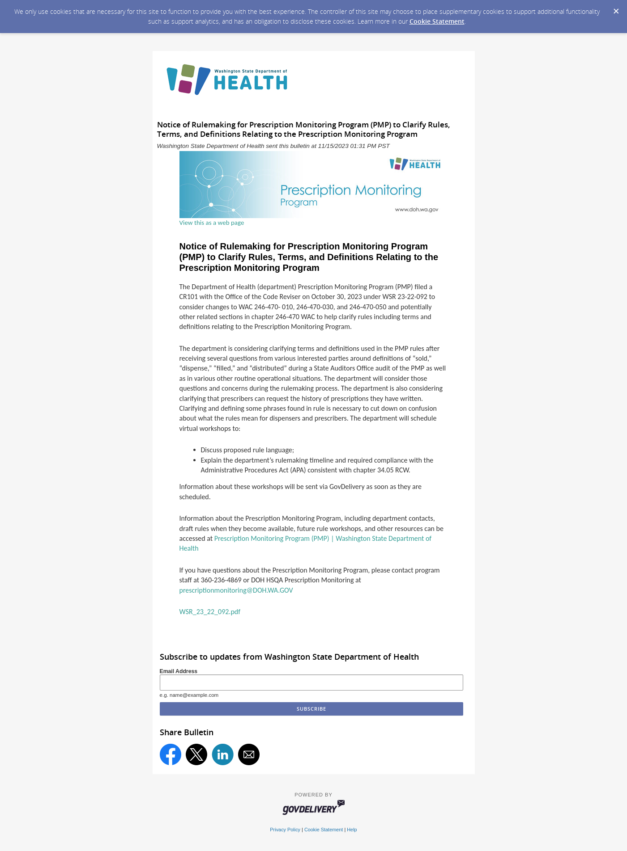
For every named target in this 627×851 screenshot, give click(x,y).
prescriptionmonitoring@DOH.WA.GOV (236, 590)
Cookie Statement (437, 21)
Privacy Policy (285, 829)
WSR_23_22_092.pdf (210, 611)
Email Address (179, 671)
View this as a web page (211, 223)
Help (352, 829)
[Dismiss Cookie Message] (616, 8)
